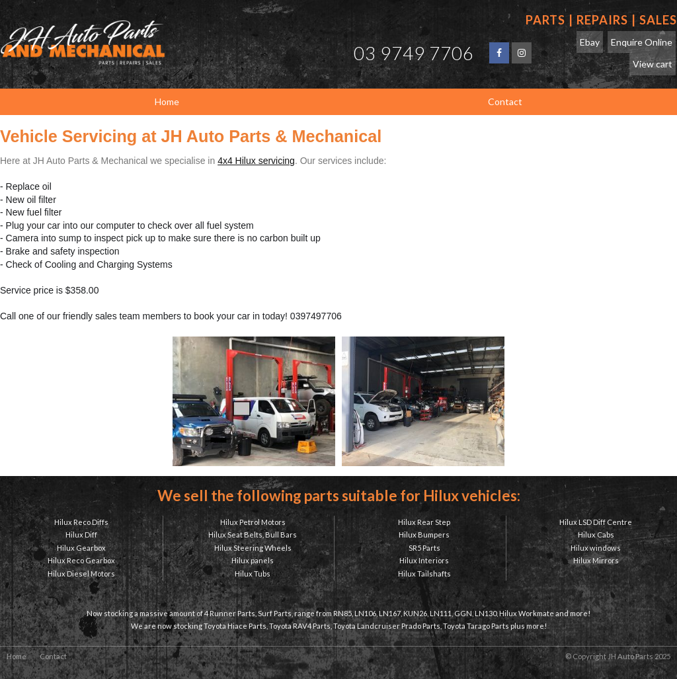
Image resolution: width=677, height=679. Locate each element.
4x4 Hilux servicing (256, 160)
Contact (53, 656)
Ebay (590, 42)
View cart (652, 63)
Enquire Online (641, 42)
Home (16, 656)
